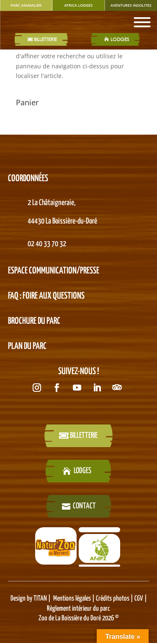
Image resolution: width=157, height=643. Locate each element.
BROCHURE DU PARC (34, 321)
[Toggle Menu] (142, 22)
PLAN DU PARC (27, 346)
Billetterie (45, 39)
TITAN (40, 598)
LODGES (120, 39)
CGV (138, 598)
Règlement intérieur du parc (78, 608)
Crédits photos (113, 598)
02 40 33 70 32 (47, 244)
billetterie (84, 436)
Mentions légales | (74, 598)
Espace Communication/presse (53, 271)
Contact (84, 506)
